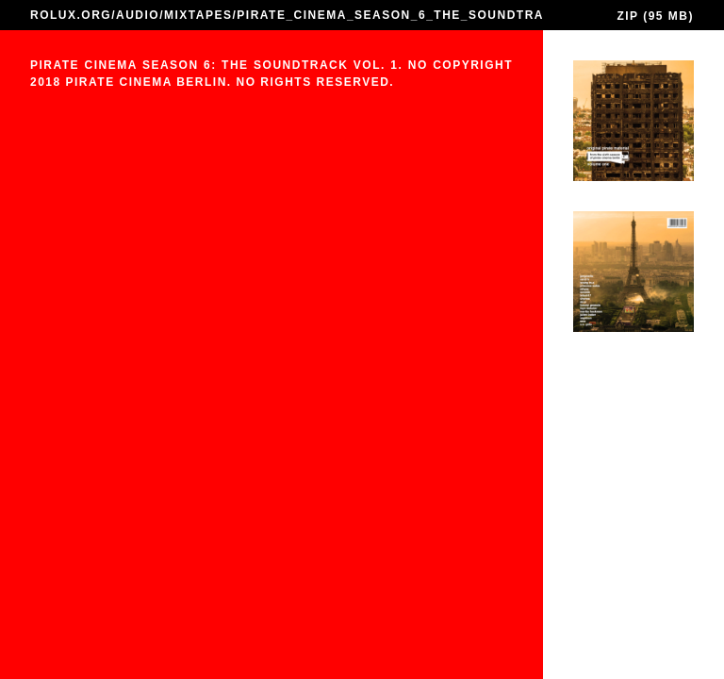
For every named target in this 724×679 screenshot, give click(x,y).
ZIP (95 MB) (655, 16)
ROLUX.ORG (70, 15)
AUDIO (137, 15)
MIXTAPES (198, 15)
